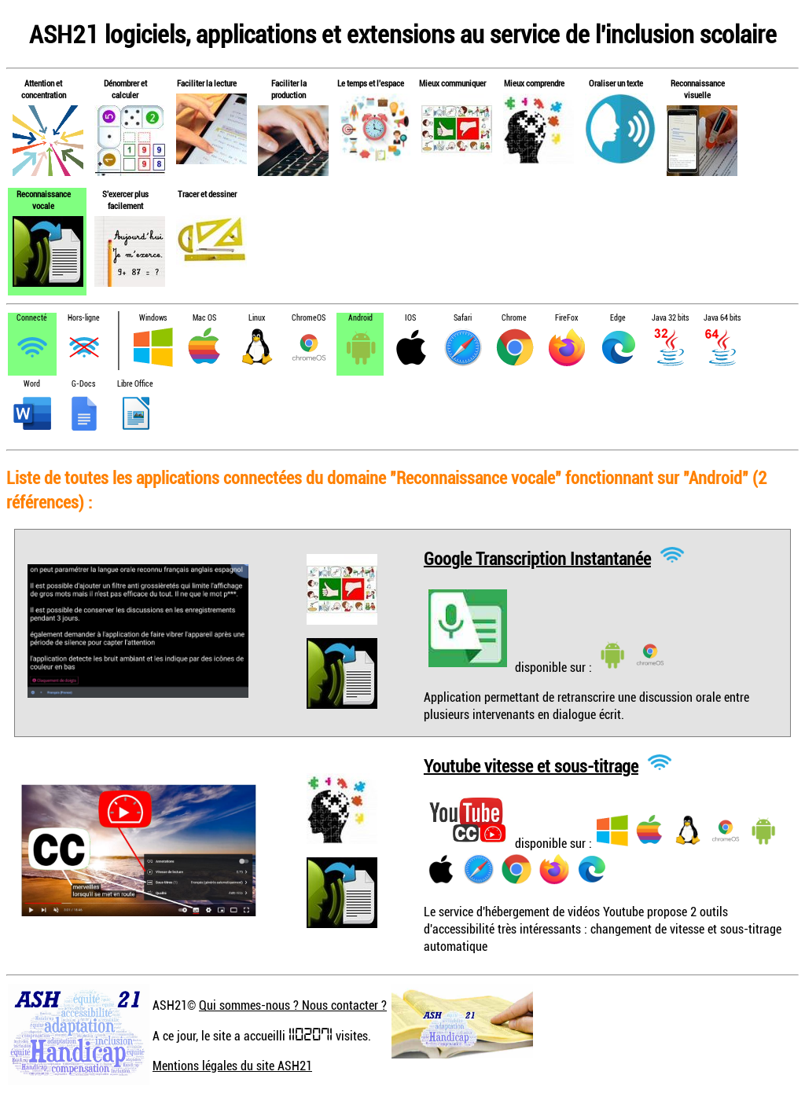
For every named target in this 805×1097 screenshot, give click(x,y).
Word (32, 384)
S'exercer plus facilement (125, 199)
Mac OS (204, 318)
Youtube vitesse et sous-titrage (531, 765)
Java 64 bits (722, 318)
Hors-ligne (84, 318)
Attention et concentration (43, 89)
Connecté (32, 318)
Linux (256, 318)
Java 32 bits (670, 318)
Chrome (514, 318)
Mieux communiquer (452, 83)
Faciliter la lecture (207, 83)
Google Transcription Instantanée (537, 557)
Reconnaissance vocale (44, 199)
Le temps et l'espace (370, 83)
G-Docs (83, 384)
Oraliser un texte (616, 83)
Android (360, 318)
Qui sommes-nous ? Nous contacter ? (293, 1005)
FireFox (566, 318)
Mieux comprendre (534, 83)
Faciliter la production (289, 89)
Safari (463, 318)
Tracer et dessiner (207, 194)
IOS (410, 318)
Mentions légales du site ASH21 (232, 1065)
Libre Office (135, 384)
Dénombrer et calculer (125, 89)
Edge (618, 318)
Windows (153, 318)
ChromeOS (308, 318)
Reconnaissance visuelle (698, 89)
